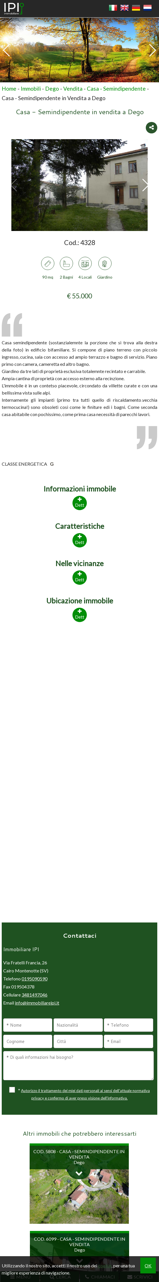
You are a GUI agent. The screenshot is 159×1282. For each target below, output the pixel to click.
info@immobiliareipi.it (37, 1002)
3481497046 (34, 994)
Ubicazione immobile (79, 600)
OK (148, 1265)
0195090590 (34, 978)
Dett (79, 613)
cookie (105, 1265)
